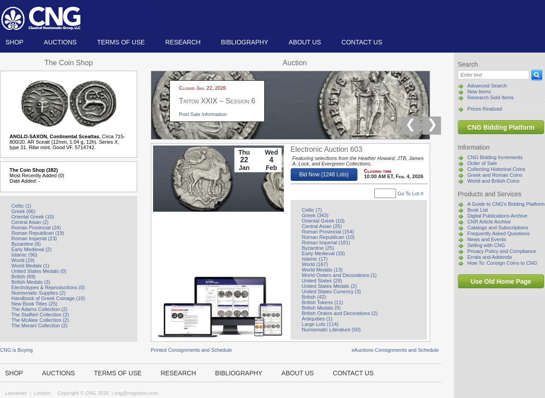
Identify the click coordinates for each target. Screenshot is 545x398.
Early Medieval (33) (323, 253)
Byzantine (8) (26, 244)
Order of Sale (482, 163)
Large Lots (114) (320, 324)
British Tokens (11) (322, 302)
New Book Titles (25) (34, 303)
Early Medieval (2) (31, 249)
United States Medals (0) (38, 271)
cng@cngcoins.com (136, 393)
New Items (479, 91)
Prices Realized (484, 109)
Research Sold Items (490, 97)
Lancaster (16, 393)
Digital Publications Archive (497, 215)
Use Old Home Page (501, 281)
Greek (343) (315, 215)
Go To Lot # (410, 193)
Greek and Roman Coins (494, 175)
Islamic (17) (315, 259)
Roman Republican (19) (37, 233)
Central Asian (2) (30, 222)
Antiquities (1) (317, 318)
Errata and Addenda (489, 257)
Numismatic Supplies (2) (38, 293)
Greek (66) (23, 211)
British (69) (23, 276)
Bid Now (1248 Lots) (324, 174)
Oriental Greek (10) (32, 216)
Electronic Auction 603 (326, 149)
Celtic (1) (21, 206)
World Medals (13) (322, 269)
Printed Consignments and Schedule (191, 350)
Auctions (60, 42)
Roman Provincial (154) (328, 231)
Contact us (362, 42)
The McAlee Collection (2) (40, 320)
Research (183, 42)
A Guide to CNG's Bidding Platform (506, 204)
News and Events (486, 239)
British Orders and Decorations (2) (340, 313)
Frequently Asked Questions (498, 233)
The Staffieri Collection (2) (40, 314)
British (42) (314, 297)
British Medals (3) (30, 282)
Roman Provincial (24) (36, 227)
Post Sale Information (203, 114)
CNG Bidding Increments (495, 157)
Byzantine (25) (318, 248)
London (42, 393)
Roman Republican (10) (328, 237)
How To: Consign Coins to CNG (502, 263)
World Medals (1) (30, 265)
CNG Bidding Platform (501, 127)
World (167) (315, 264)
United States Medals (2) (329, 286)
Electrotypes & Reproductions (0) (47, 287)
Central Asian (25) (322, 226)
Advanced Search (487, 85)
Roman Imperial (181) (326, 242)
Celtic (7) (312, 210)
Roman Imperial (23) (34, 238)
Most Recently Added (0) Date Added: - (37, 178)
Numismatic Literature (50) (331, 329)
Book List (477, 210)
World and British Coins (493, 181)
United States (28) (322, 280)
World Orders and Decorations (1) (339, 275)
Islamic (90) (24, 254)
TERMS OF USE (121, 42)
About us (305, 42)
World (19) (23, 260)
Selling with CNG (486, 245)
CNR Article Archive (489, 221)
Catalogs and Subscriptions (497, 227)
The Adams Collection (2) (39, 309)
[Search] (493, 74)
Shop (14, 42)
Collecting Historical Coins (496, 169)
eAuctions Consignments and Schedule (395, 350)
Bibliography (244, 42)
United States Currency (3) (331, 291)
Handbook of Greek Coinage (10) (48, 298)
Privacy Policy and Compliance (501, 251)
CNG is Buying (16, 350)
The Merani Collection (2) (39, 325)
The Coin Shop (69, 63)
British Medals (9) (321, 308)
